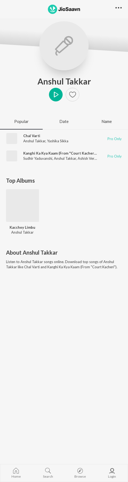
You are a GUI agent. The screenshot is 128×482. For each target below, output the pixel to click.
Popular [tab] (21, 121)
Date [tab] (64, 121)
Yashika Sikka (57, 141)
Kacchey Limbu (22, 227)
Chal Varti (31, 136)
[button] (118, 8)
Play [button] (56, 94)
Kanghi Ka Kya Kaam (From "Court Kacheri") (60, 153)
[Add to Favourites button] (72, 94)
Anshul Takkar (64, 81)
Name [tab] (106, 121)
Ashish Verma (88, 158)
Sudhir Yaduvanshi (37, 158)
